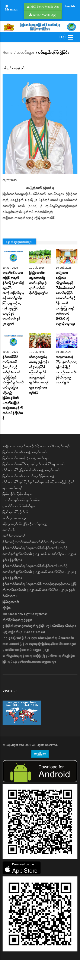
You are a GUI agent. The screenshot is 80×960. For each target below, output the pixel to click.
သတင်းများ (25, 53)
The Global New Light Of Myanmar (25, 614)
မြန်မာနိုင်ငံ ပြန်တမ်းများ (17, 494)
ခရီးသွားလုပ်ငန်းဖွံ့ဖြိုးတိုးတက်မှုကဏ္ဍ (25, 524)
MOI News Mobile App (45, 6)
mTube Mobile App (44, 14)
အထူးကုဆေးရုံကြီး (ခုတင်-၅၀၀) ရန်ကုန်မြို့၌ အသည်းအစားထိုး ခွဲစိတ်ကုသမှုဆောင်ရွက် (66, 370)
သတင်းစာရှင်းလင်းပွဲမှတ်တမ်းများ (22, 500)
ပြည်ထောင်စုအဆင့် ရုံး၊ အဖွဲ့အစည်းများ (26, 458)
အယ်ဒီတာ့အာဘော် (14, 536)
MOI (21, 745)
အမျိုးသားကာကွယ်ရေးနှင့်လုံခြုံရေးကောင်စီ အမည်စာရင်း (36, 446)
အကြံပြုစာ (40, 753)
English (70, 6)
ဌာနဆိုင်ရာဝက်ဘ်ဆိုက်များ (19, 506)
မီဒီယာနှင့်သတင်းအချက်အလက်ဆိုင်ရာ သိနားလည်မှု (34, 542)
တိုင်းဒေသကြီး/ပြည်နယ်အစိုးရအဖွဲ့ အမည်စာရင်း (31, 470)
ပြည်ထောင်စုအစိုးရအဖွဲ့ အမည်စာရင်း (25, 452)
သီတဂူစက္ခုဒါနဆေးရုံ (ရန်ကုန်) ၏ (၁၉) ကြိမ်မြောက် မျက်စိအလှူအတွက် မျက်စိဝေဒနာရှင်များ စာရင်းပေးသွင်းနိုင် (39, 375)
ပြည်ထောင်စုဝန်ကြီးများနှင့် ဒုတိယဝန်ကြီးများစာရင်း (34, 464)
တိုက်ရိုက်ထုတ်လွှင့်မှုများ (17, 620)
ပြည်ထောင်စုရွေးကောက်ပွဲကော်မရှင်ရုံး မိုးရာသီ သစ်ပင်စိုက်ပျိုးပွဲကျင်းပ (38, 283)
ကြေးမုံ (7, 608)
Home (7, 53)
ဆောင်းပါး (9, 530)
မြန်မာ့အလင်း (11, 602)
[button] (40, 124)
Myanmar (11, 8)
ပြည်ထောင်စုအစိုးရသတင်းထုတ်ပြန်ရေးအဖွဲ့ (29, 476)
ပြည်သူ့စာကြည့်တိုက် (15, 512)
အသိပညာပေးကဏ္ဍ (14, 518)
